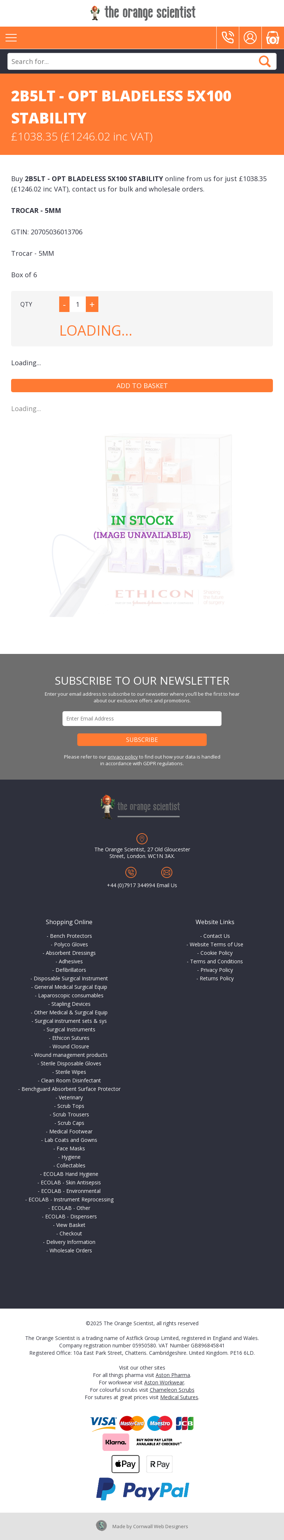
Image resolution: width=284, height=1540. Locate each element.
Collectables (71, 1165)
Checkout (71, 1233)
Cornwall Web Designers (160, 1526)
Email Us (166, 885)
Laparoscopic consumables (71, 995)
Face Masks (71, 1148)
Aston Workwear (164, 1382)
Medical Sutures (179, 1397)
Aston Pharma (173, 1374)
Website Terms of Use (216, 944)
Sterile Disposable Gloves (71, 1063)
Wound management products (71, 1054)
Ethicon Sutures (70, 1037)
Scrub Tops (70, 1105)
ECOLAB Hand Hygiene (70, 1173)
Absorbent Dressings (71, 952)
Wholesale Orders (71, 1250)
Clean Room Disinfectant (71, 1080)
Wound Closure (71, 1046)
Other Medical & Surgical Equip (71, 1012)
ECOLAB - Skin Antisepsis (71, 1182)
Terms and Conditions (216, 961)
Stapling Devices (71, 1003)
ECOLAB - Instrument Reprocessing (71, 1199)
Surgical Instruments (71, 1029)
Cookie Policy (216, 952)
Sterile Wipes (70, 1071)
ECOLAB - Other (70, 1207)
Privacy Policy (216, 969)
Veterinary (71, 1097)
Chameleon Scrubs (172, 1389)
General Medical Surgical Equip (70, 986)
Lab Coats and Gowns (70, 1139)
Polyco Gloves (71, 944)
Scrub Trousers (71, 1114)
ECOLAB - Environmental (71, 1190)
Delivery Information (70, 1241)
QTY (26, 304)
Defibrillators (70, 969)
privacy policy (123, 756)
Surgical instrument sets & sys (71, 1020)
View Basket (70, 1224)
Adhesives (71, 961)
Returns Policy (217, 978)
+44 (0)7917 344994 (131, 885)
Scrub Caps (71, 1122)
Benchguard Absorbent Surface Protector (71, 1088)
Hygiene (71, 1156)
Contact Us (216, 935)
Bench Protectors (71, 935)
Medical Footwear (70, 1131)
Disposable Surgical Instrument (71, 978)
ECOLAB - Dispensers (71, 1216)
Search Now (265, 61)
